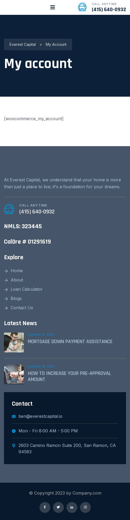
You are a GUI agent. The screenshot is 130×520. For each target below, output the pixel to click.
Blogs (16, 298)
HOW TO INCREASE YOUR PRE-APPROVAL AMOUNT (69, 376)
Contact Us (22, 307)
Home (17, 270)
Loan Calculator (27, 289)
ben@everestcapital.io (37, 416)
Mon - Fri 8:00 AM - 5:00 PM (45, 430)
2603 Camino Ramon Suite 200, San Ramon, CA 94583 (64, 448)
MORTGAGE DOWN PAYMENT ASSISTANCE (70, 341)
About (17, 280)
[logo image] (24, 7)
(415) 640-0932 (109, 9)
